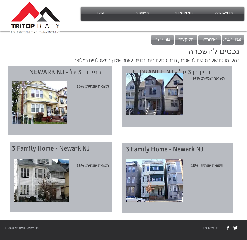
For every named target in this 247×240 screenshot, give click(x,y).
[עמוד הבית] (233, 40)
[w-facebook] (227, 227)
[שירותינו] (209, 40)
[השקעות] (186, 40)
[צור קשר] (162, 40)
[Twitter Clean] (235, 227)
